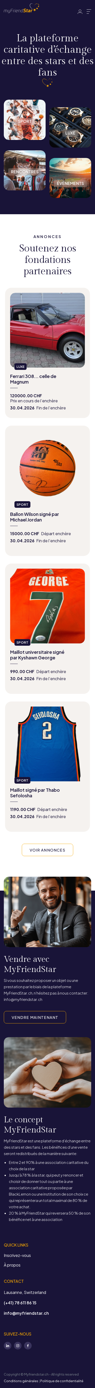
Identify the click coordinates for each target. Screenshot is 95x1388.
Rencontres (25, 193)
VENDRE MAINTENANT (35, 1017)
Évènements (70, 201)
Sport (25, 143)
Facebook (28, 1345)
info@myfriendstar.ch (26, 1313)
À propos (12, 1265)
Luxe (70, 151)
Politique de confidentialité (61, 1381)
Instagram (17, 1345)
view (47, 353)
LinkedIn (7, 1345)
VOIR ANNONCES (47, 850)
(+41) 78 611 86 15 (20, 1302)
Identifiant (80, 12)
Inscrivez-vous (17, 1255)
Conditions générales (21, 1381)
